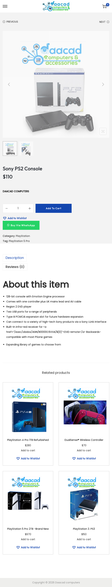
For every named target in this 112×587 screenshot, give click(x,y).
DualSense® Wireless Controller (84, 440)
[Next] (102, 84)
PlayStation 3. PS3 (84, 529)
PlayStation (23, 236)
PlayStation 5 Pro (19, 241)
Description (15, 257)
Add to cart (53, 208)
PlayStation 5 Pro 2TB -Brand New (28, 529)
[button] (15, 218)
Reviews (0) (15, 267)
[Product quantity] (18, 208)
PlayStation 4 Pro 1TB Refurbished (28, 440)
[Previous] (9, 84)
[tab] (56, 257)
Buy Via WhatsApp (23, 225)
